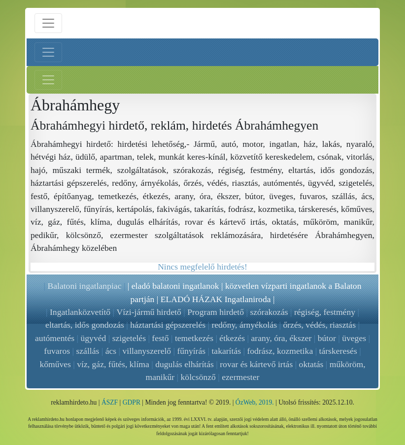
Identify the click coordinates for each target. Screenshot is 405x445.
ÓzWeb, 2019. (255, 402)
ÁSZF (109, 402)
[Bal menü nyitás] (48, 52)
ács (110, 351)
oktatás (311, 364)
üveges (354, 338)
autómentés (54, 338)
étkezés (232, 338)
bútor (327, 338)
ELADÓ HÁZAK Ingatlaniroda (216, 299)
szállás (87, 351)
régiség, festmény (324, 312)
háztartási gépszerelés (167, 325)
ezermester (240, 377)
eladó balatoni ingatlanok (175, 286)
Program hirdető (215, 312)
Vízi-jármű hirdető (148, 312)
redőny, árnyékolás (244, 325)
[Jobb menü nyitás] (48, 80)
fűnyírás (191, 351)
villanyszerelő (146, 351)
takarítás (226, 351)
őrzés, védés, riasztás (319, 325)
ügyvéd (93, 338)
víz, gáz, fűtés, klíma (113, 364)
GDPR (131, 402)
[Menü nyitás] (48, 23)
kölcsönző (198, 377)
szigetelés (129, 338)
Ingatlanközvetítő (80, 312)
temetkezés (194, 338)
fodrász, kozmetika (280, 351)
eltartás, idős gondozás (84, 325)
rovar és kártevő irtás (256, 364)
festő (160, 338)
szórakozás (269, 312)
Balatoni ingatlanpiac (84, 286)
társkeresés (338, 351)
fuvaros (57, 351)
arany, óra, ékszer (281, 338)
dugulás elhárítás (184, 364)
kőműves (55, 364)
